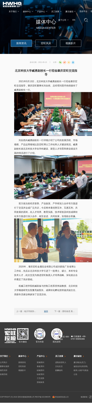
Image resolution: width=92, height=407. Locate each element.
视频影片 (22, 370)
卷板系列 (40, 366)
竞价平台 (83, 11)
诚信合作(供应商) (81, 366)
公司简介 (3, 362)
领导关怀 (3, 370)
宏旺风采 (22, 366)
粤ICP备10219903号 (43, 397)
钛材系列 (40, 374)
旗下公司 (63, 20)
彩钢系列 (40, 362)
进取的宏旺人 (60, 362)
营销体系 (40, 382)
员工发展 (56, 11)
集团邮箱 (86, 397)
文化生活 (59, 366)
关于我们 (14, 11)
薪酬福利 (59, 370)
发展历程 (3, 374)
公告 (75, 374)
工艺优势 (40, 378)
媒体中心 (28, 11)
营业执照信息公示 (61, 397)
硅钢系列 (40, 370)
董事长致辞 (4, 366)
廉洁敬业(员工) (80, 362)
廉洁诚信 (70, 11)
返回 (46, 311)
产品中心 (42, 11)
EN (73, 20)
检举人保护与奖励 (81, 370)
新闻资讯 (22, 362)
